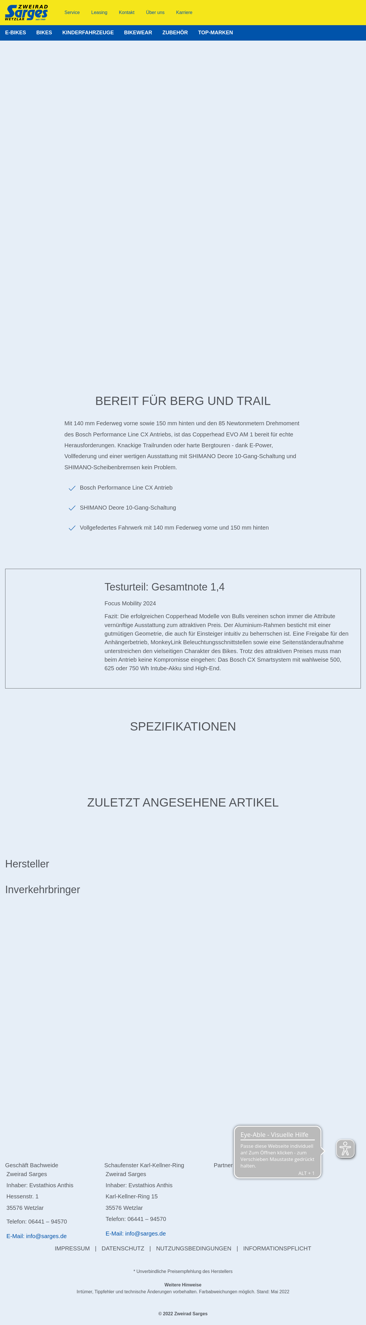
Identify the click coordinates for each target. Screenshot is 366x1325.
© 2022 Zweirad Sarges (183, 1313)
